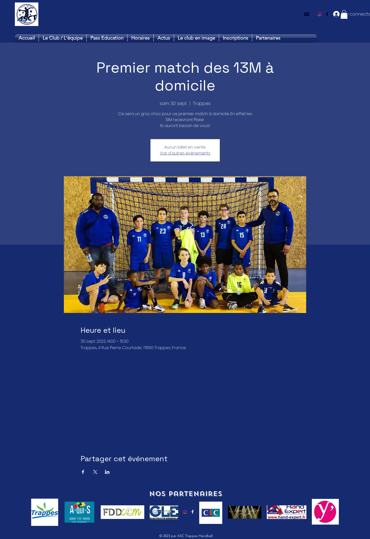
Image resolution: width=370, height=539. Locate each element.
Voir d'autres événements (185, 153)
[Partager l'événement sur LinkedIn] (107, 472)
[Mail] (306, 14)
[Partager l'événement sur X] (95, 472)
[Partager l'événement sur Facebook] (83, 472)
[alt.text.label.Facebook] (327, 14)
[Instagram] (319, 14)
